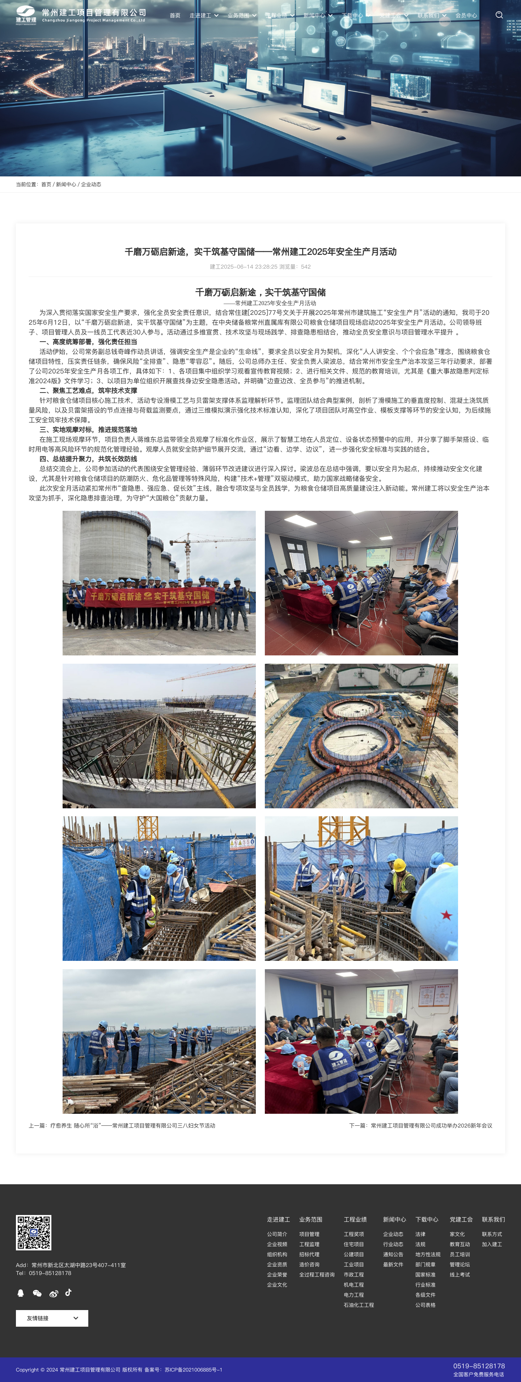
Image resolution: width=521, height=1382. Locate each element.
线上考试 (460, 1274)
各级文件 (425, 1294)
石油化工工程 (359, 1305)
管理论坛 (460, 1264)
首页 (175, 15)
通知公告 (393, 1254)
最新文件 (393, 1264)
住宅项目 (354, 1244)
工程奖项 (354, 1234)
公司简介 (277, 1234)
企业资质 (277, 1264)
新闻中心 (66, 184)
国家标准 (425, 1274)
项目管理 (309, 1234)
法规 (420, 1244)
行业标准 (425, 1284)
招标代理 (309, 1254)
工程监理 (309, 1244)
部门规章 (425, 1264)
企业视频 (277, 1244)
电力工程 (354, 1294)
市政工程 (354, 1274)
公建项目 (354, 1254)
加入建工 (492, 1244)
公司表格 (425, 1305)
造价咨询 (309, 1264)
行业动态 (393, 1244)
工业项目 (354, 1264)
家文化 (457, 1234)
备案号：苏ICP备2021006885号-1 (183, 1369)
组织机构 (277, 1254)
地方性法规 (428, 1254)
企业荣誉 (277, 1274)
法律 (420, 1234)
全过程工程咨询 (317, 1274)
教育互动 (460, 1244)
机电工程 (354, 1284)
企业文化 (277, 1284)
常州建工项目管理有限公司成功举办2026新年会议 (431, 1125)
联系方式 (492, 1234)
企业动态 (91, 184)
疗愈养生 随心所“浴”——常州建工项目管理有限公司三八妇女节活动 (132, 1125)
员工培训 (460, 1254)
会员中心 (466, 15)
